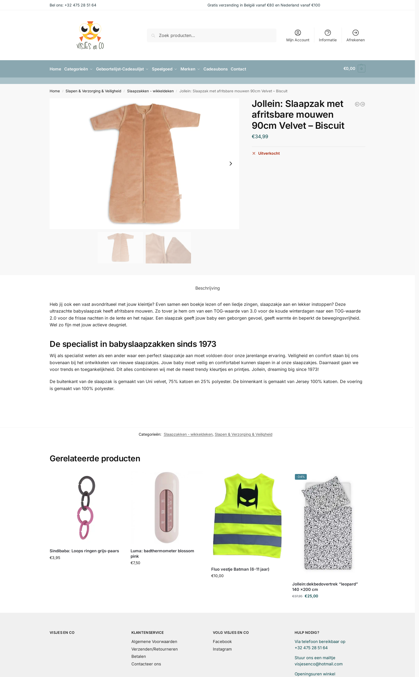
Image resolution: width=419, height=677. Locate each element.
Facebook (222, 640)
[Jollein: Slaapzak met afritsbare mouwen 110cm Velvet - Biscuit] (362, 103)
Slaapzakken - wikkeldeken (150, 90)
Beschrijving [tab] (207, 287)
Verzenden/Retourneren (154, 648)
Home (55, 90)
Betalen (138, 655)
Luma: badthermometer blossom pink (162, 552)
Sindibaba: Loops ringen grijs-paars (84, 550)
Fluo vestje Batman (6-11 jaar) (240, 568)
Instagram (222, 648)
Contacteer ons (146, 663)
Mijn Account (297, 35)
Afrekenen (355, 35)
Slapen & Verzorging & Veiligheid (93, 90)
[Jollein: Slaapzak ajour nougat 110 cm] (357, 103)
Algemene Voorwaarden (154, 640)
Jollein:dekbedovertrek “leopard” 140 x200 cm (325, 586)
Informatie (328, 35)
